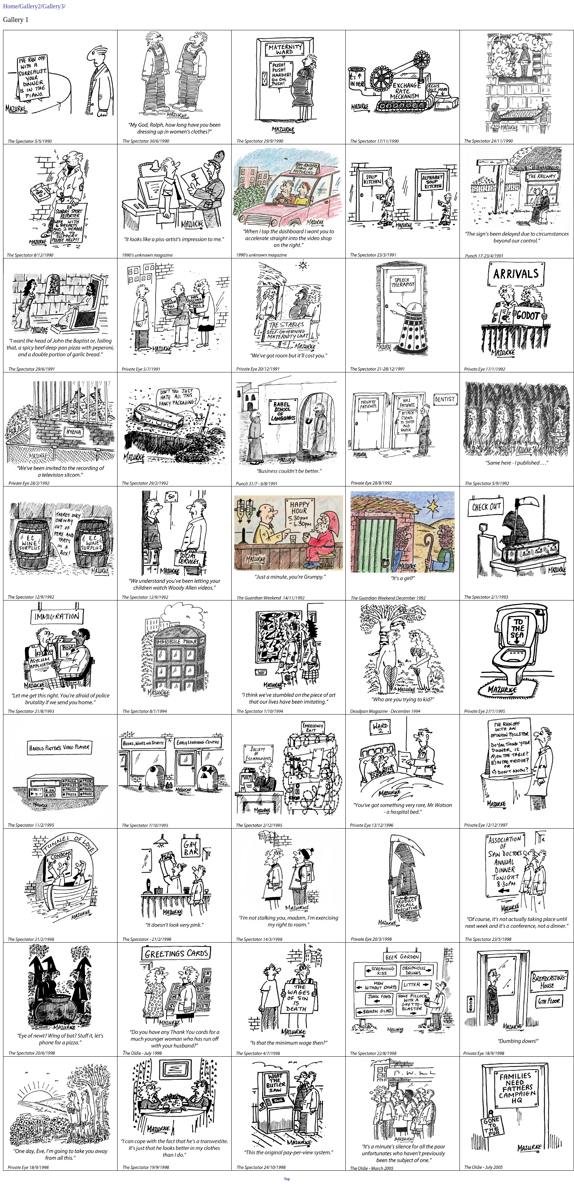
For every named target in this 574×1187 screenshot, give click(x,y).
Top (287, 1179)
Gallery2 (30, 6)
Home (10, 6)
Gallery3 (53, 6)
